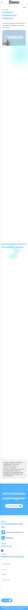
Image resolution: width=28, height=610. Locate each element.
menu (2, 2)
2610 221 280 (9, 538)
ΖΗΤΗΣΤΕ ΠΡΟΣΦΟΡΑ (12, 506)
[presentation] (12, 594)
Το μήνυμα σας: (6, 579)
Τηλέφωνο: (4, 574)
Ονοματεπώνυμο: (7, 564)
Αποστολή (5, 600)
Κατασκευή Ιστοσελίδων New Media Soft (14, 609)
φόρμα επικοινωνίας (10, 466)
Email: (4, 569)
